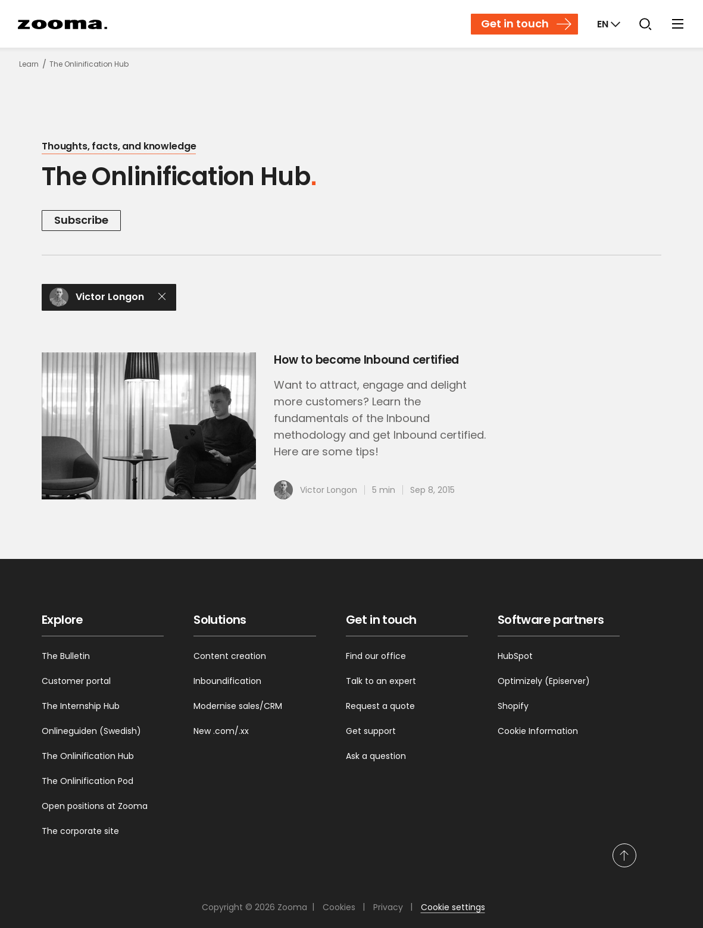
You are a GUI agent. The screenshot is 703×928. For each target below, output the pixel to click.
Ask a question (376, 756)
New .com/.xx (221, 731)
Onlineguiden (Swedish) (91, 731)
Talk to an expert (381, 681)
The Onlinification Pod (87, 781)
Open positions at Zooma (95, 806)
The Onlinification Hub (88, 756)
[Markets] (607, 24)
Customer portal (76, 681)
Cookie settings (453, 907)
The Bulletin (66, 656)
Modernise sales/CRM (237, 706)
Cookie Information (538, 731)
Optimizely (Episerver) (544, 681)
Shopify (513, 706)
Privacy (388, 907)
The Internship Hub (81, 706)
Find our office (376, 656)
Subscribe (81, 220)
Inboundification (227, 681)
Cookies (339, 907)
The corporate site (80, 831)
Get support (371, 731)
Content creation (229, 656)
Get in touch (515, 23)
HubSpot (515, 656)
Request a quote (380, 706)
